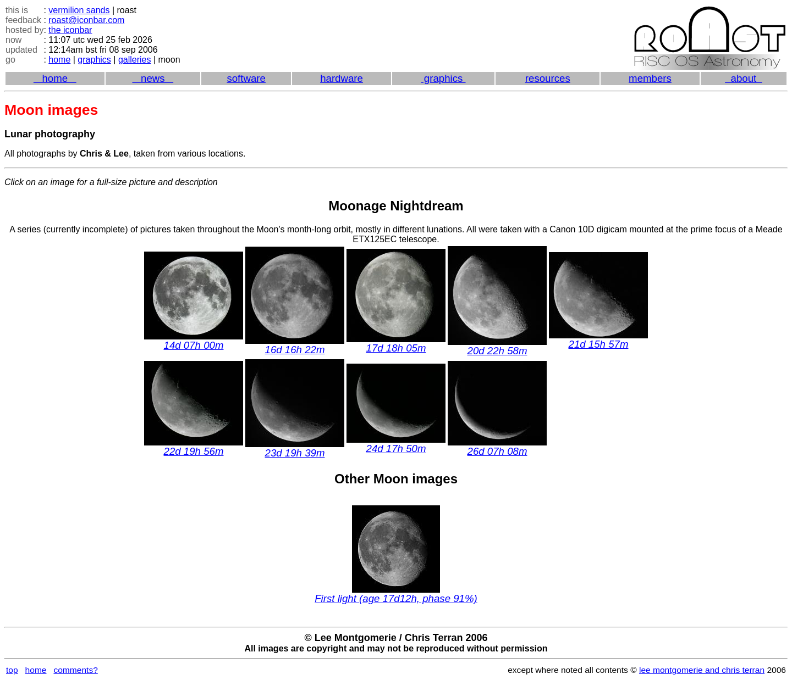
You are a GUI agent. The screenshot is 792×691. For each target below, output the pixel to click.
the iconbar (70, 30)
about (743, 78)
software (246, 78)
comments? (75, 670)
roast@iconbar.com (86, 20)
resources (547, 78)
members (650, 78)
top (12, 670)
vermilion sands (78, 10)
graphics (94, 59)
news (152, 78)
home (59, 59)
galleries (134, 59)
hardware (341, 78)
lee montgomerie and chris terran (702, 670)
